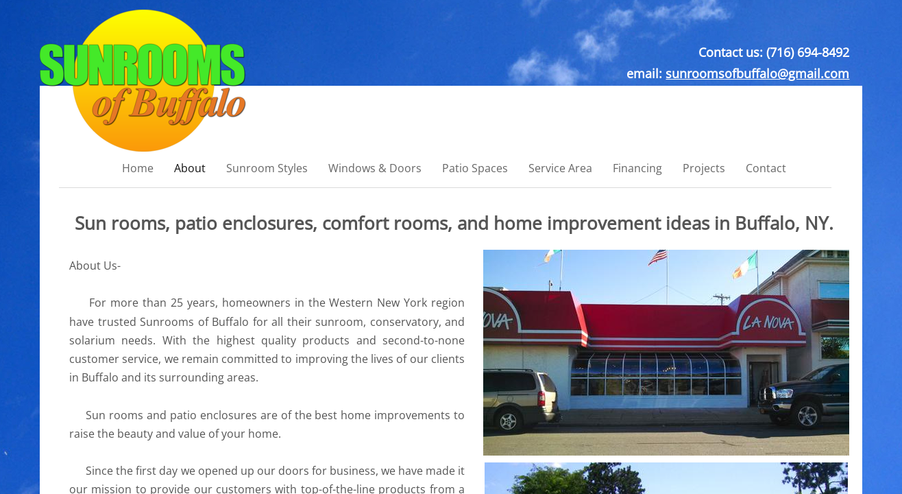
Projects (704, 168)
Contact (766, 168)
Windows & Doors (375, 168)
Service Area (560, 168)
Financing (637, 168)
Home (138, 168)
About (190, 168)
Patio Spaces (475, 168)
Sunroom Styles (267, 168)
